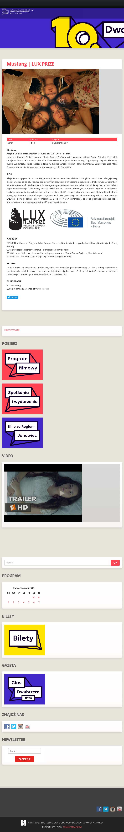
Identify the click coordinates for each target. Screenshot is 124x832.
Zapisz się (25, 759)
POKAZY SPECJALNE (11, 330)
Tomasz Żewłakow (72, 827)
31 (39, 597)
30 (34, 597)
